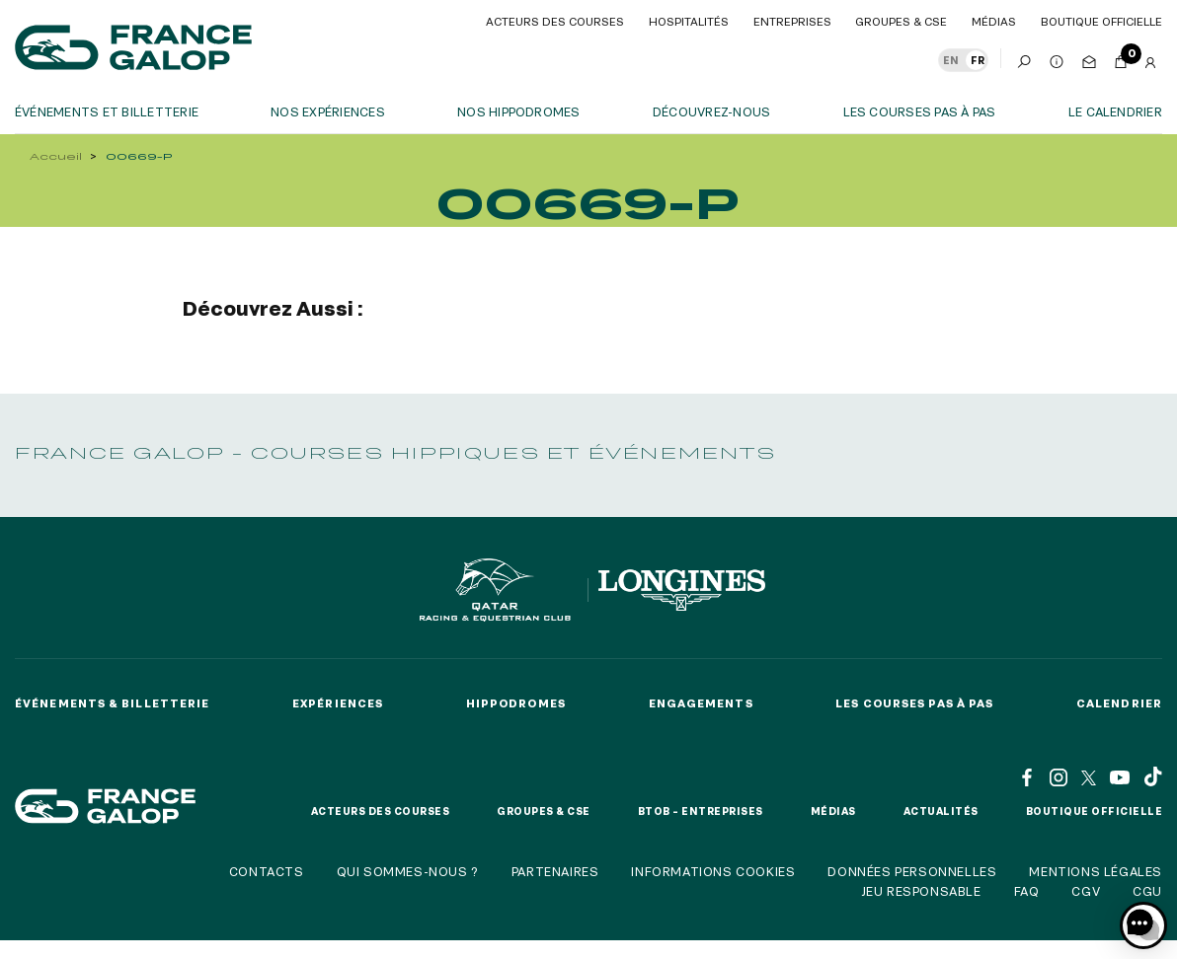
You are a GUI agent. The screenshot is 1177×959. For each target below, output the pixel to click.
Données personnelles (911, 871)
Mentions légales (1095, 871)
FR (977, 60)
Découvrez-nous (711, 111)
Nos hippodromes (519, 111)
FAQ (1027, 891)
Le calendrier (1115, 111)
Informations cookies (713, 871)
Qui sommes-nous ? (408, 871)
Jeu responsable (921, 891)
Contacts (266, 871)
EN (951, 60)
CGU (1147, 891)
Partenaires (555, 871)
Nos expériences (328, 111)
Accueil (56, 156)
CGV (1085, 891)
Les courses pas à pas (919, 111)
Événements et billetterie (106, 111)
